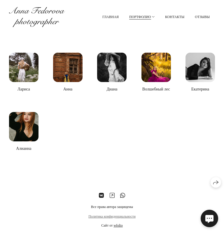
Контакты (174, 17)
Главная (110, 17)
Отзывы (202, 17)
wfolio (118, 225)
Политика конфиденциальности (112, 216)
